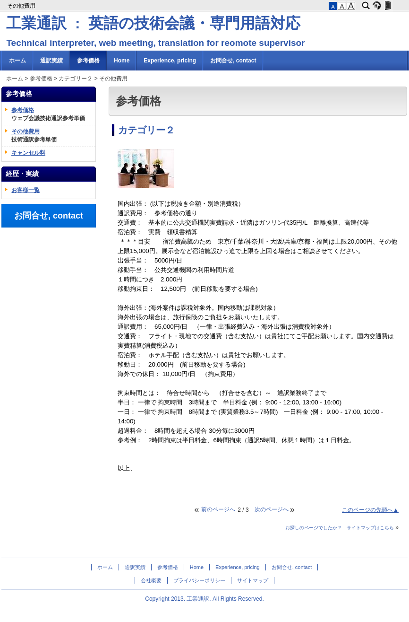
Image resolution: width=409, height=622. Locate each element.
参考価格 (88, 60)
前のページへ (218, 509)
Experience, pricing (170, 60)
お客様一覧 (25, 190)
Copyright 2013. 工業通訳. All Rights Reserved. (204, 599)
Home (121, 60)
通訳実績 (51, 60)
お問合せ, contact (233, 60)
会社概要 (151, 580)
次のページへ (272, 509)
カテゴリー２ (76, 78)
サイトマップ (252, 580)
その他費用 (22, 5)
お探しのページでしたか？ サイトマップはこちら (339, 527)
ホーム (17, 60)
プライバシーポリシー (199, 580)
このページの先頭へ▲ (370, 510)
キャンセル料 (28, 152)
